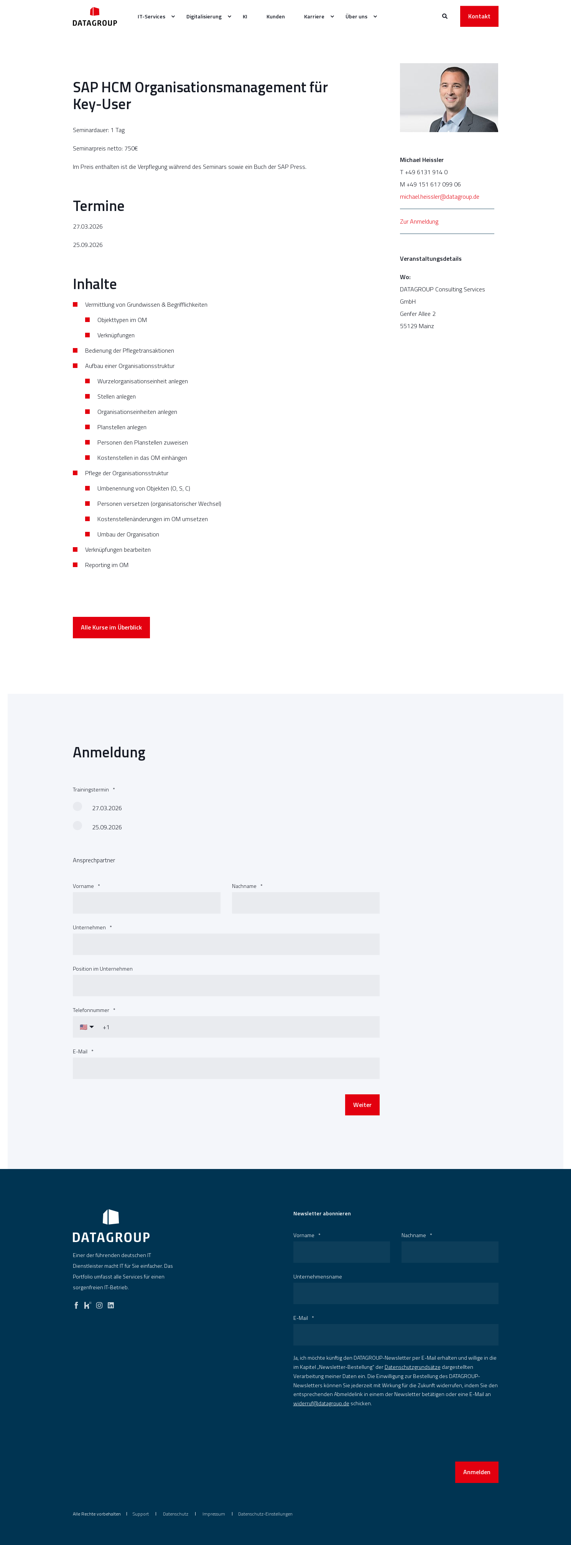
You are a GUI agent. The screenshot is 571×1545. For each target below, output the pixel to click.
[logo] (111, 1225)
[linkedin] (110, 1303)
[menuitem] (173, 16)
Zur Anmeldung (419, 221)
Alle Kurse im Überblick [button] (111, 647)
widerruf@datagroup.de (321, 1403)
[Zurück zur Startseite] (95, 16)
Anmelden (476, 1471)
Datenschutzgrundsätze (413, 1367)
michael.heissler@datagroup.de (439, 196)
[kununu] (87, 1303)
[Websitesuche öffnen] (445, 15)
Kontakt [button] (479, 16)
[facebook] (76, 1303)
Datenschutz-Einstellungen (265, 1513)
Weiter (362, 1125)
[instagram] (99, 1303)
